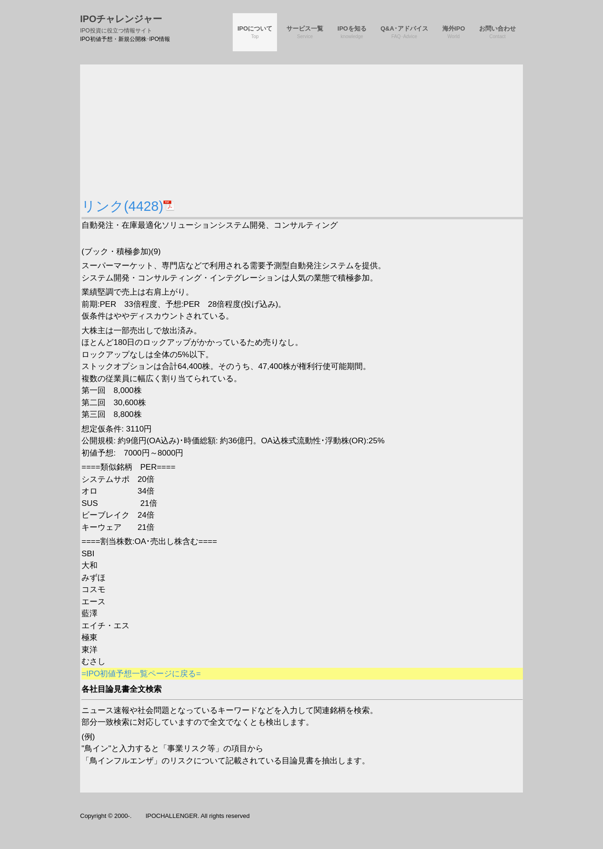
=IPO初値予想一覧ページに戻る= (141, 673)
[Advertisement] (302, 130)
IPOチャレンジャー (121, 24)
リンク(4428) (128, 206)
